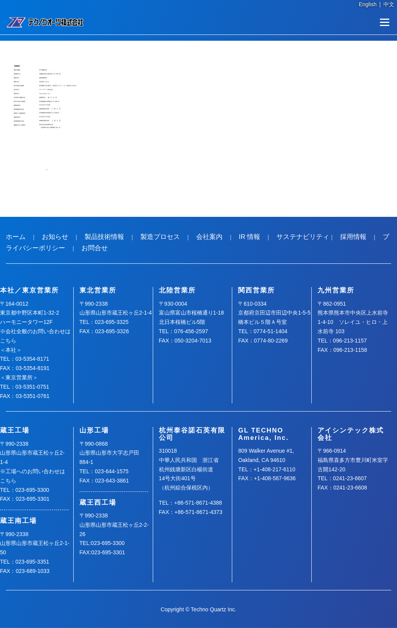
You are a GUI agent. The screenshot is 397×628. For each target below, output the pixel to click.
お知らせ (55, 236)
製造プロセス (160, 236)
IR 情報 (249, 236)
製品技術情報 (104, 236)
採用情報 (353, 236)
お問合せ (94, 248)
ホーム (16, 236)
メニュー (384, 22)
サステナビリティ (302, 236)
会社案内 (209, 236)
